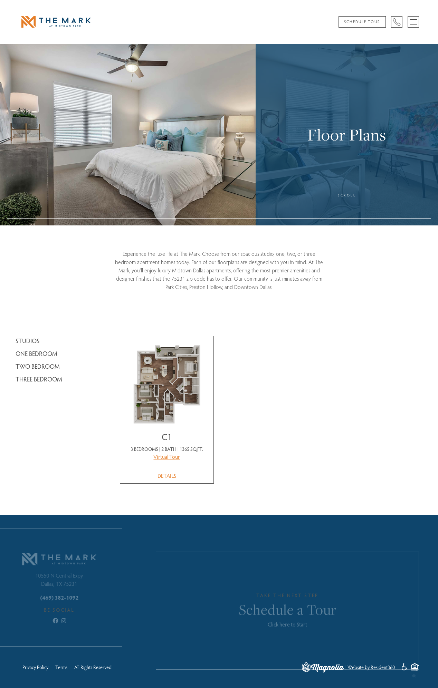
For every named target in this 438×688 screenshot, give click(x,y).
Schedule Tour (362, 21)
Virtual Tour (166, 456)
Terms (61, 667)
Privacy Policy (35, 667)
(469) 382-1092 (50, 597)
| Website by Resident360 (370, 667)
